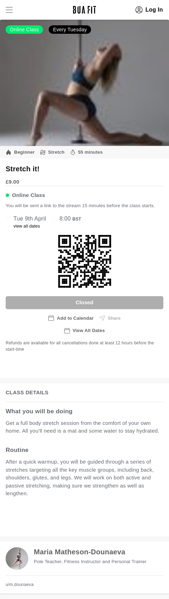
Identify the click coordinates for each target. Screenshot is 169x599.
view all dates (26, 226)
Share (110, 318)
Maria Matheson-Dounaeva (79, 552)
